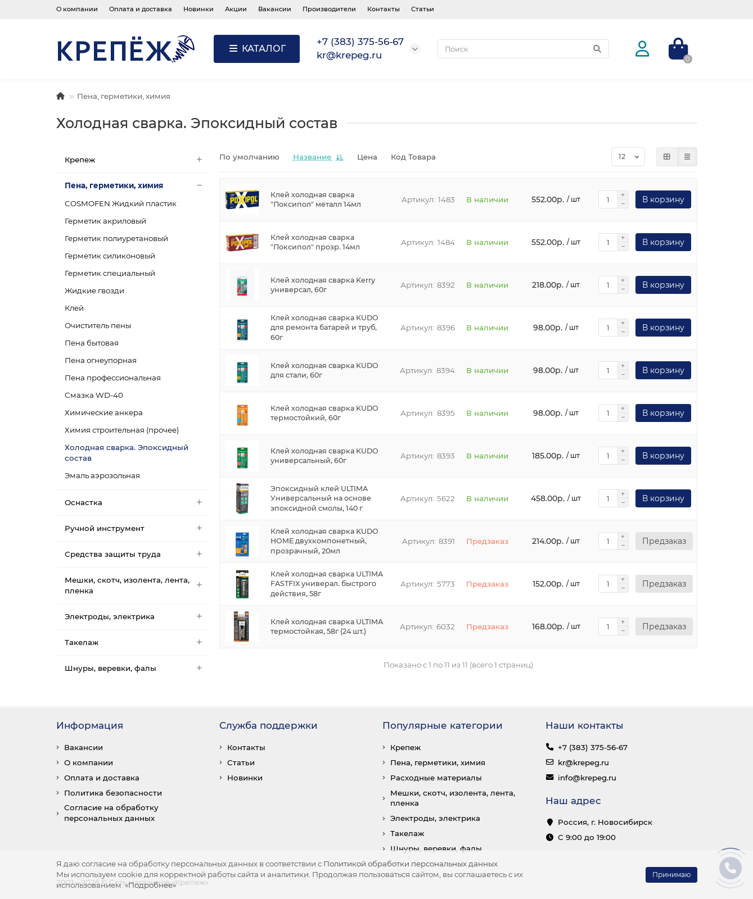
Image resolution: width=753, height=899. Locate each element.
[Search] (523, 48)
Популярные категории (442, 725)
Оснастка (136, 503)
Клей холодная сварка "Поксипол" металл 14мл (315, 199)
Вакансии (274, 9)
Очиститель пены (98, 325)
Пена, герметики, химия (123, 96)
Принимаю (671, 874)
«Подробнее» (150, 884)
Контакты (383, 9)
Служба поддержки (268, 725)
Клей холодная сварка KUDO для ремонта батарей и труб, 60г (324, 328)
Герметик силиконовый (110, 255)
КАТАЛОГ (257, 48)
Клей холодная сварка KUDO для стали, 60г (324, 370)
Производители (329, 9)
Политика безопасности (113, 792)
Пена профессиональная (113, 377)
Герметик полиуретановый (116, 238)
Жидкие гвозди (94, 290)
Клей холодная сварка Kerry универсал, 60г (322, 285)
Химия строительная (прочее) (122, 429)
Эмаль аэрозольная (102, 475)
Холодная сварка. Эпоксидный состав (126, 452)
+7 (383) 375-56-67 (593, 747)
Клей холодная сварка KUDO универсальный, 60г (324, 456)
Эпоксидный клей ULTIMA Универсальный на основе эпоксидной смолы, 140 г (320, 498)
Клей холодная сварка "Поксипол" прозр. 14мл (315, 242)
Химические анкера (104, 412)
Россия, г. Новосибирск (605, 822)
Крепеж (136, 160)
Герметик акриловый (105, 220)
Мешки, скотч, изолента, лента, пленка (136, 585)
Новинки (198, 9)
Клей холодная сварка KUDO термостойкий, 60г (324, 413)
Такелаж (136, 642)
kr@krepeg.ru (583, 762)
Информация (89, 725)
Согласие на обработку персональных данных (111, 813)
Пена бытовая (92, 342)
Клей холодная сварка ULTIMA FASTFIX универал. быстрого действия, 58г (326, 584)
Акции (236, 9)
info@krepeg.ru (587, 777)
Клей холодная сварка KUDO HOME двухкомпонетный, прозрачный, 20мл (324, 541)
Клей (74, 307)
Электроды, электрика (136, 617)
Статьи (422, 9)
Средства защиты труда (136, 554)
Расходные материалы (436, 777)
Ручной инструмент (136, 528)
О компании (77, 9)
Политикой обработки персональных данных (410, 863)
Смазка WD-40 (94, 395)
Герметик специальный (110, 273)
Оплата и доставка (140, 9)
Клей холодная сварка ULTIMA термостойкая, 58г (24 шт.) (326, 627)
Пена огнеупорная (101, 360)
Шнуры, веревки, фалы (136, 668)
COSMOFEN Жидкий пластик (121, 203)
